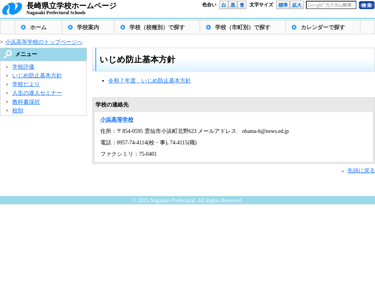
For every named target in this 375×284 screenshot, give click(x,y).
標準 (283, 5)
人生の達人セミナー (37, 93)
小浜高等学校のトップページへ (43, 42)
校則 (17, 111)
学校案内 (88, 27)
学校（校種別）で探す (157, 27)
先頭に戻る (361, 171)
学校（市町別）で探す (242, 27)
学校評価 (23, 67)
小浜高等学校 (116, 120)
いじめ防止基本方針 (37, 75)
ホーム (38, 27)
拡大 (297, 5)
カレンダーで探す (323, 27)
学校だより (26, 84)
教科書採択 (26, 102)
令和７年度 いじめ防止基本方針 (149, 81)
